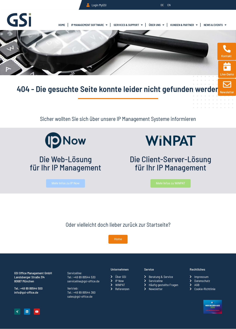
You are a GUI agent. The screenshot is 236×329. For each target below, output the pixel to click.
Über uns (156, 25)
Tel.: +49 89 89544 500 (28, 288)
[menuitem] (162, 5)
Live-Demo (227, 74)
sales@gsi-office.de (79, 296)
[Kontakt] (227, 49)
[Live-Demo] (227, 66)
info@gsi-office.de (26, 292)
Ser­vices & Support (128, 25)
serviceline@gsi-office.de (83, 281)
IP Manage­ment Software (89, 25)
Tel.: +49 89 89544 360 (81, 292)
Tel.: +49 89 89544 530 (81, 277)
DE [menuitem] (162, 5)
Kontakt (227, 56)
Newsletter (227, 92)
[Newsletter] (227, 84)
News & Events (215, 25)
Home (61, 25)
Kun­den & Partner (184, 25)
